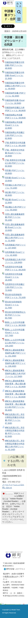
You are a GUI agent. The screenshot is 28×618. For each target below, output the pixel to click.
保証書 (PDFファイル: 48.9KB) (14, 193)
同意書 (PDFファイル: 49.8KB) (14, 171)
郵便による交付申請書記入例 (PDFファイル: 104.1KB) (15, 343)
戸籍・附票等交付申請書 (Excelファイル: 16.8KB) (14, 153)
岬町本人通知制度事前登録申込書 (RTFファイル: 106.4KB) (15, 363)
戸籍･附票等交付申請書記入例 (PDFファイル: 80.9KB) (15, 163)
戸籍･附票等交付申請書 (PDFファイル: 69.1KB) (15, 144)
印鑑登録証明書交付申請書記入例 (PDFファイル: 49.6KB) (15, 86)
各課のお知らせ (11, 576)
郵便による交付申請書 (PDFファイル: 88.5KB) (15, 323)
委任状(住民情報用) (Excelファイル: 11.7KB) (13, 305)
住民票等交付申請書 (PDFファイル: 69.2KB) (15, 268)
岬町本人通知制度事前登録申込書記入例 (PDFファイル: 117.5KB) (15, 373)
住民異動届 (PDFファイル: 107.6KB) (15, 246)
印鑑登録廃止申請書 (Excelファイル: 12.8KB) (13, 125)
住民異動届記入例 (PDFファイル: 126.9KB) (15, 261)
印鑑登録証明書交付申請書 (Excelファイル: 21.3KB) (14, 75)
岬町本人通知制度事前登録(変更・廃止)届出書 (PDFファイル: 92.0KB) (15, 384)
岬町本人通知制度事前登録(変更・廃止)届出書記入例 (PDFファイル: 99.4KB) (15, 405)
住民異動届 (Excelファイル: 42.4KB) (15, 253)
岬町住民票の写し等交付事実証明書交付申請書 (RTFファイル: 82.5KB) (14, 431)
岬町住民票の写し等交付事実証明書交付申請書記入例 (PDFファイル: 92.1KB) (14, 445)
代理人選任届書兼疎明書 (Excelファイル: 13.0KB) (14, 227)
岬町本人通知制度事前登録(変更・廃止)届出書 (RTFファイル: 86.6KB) (15, 394)
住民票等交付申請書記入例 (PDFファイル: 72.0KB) (14, 287)
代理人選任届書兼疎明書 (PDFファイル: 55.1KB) (14, 217)
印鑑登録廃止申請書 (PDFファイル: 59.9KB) (15, 116)
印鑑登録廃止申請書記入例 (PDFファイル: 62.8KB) (14, 135)
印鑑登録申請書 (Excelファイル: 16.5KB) (14, 101)
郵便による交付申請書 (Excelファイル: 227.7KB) (15, 333)
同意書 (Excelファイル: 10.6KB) (15, 179)
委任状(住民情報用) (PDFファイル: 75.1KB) (15, 296)
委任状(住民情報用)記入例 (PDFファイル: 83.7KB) (15, 315)
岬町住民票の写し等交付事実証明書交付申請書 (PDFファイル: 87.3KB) (14, 418)
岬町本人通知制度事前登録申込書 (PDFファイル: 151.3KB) (15, 353)
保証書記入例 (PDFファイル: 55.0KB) (15, 208)
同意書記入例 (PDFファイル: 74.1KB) (15, 186)
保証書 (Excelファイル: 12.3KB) (15, 201)
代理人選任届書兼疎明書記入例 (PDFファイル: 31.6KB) (14, 238)
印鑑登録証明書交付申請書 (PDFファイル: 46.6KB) (14, 65)
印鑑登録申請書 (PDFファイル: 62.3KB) (15, 94)
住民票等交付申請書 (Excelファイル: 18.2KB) (13, 277)
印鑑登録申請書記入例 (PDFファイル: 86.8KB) (15, 109)
